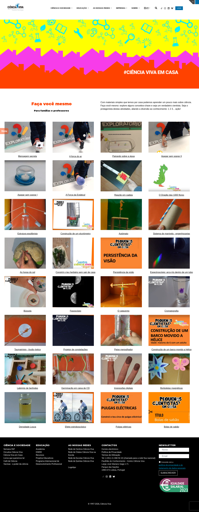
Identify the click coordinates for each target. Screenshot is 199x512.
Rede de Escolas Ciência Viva (81, 458)
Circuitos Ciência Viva (13, 452)
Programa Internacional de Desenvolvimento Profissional (49, 462)
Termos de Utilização (111, 455)
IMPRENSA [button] (121, 8)
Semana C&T (9, 449)
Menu (4, 131)
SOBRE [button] (134, 8)
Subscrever (168, 473)
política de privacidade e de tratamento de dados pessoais (172, 466)
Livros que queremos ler (14, 458)
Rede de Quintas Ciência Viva (81, 461)
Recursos (40, 455)
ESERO (39, 452)
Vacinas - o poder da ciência (16, 464)
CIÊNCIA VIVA (136, 2)
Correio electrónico (110, 449)
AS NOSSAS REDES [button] (102, 8)
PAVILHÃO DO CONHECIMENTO (92, 2)
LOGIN (179, 8)
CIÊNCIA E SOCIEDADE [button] (61, 8)
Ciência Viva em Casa (13, 455)
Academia (40, 449)
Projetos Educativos (44, 458)
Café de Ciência (10, 461)
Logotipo (72, 467)
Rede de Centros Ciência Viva (81, 449)
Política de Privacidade (112, 452)
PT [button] (146, 8)
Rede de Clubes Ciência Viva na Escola (82, 453)
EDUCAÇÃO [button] (82, 8)
